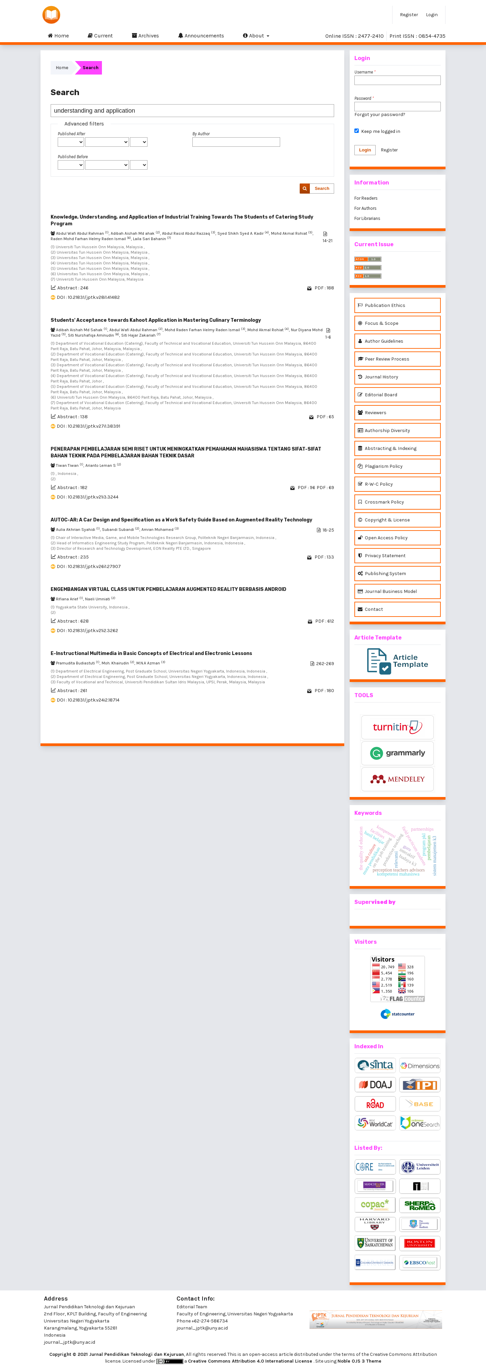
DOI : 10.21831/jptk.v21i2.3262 (87, 630)
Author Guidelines (380, 341)
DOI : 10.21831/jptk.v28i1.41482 (88, 297)
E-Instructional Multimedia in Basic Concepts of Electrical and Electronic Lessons (151, 653)
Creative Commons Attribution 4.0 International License (251, 1361)
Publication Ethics (381, 305)
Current (100, 35)
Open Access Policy (383, 538)
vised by (383, 902)
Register (409, 15)
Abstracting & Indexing (387, 448)
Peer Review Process (383, 359)
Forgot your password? (379, 114)
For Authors (365, 208)
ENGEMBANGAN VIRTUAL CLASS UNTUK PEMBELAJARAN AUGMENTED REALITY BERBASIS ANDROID (168, 589)
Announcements (201, 35)
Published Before (73, 156)
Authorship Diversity (384, 430)
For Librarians (367, 218)
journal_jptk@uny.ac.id (202, 1328)
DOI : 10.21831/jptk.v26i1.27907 (89, 566)
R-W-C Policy (375, 484)
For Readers (366, 198)
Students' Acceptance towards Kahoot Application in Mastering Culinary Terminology (156, 320)
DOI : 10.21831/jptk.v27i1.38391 (88, 426)
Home (58, 35)
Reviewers (372, 412)
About (254, 35)
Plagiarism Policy (380, 466)
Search (322, 188)
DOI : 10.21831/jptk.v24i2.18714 (88, 700)
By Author (201, 133)
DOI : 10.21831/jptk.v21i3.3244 (87, 497)
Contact (370, 609)
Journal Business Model (387, 591)
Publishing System (382, 573)
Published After (71, 133)
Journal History (378, 377)
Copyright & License (384, 520)
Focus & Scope (378, 323)
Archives (145, 35)
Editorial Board (377, 395)
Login (432, 15)
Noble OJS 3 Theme (359, 1361)
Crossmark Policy (381, 502)
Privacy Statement (382, 555)
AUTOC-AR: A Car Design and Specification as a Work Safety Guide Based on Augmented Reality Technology (181, 520)
